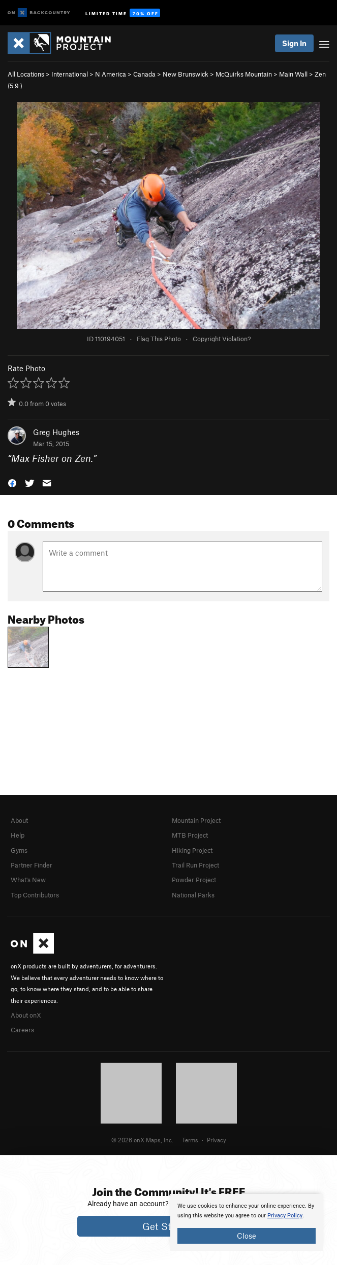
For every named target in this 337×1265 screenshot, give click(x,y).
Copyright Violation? (222, 339)
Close (246, 1235)
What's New (28, 880)
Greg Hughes (56, 432)
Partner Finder (31, 865)
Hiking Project (192, 850)
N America (110, 74)
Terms (190, 1139)
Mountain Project (196, 820)
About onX (26, 1015)
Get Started (168, 1226)
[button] (12, 482)
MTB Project (190, 835)
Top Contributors (35, 895)
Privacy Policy (284, 1215)
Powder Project (194, 880)
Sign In (294, 43)
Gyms (19, 850)
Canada (144, 74)
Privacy (216, 1139)
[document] (246, 1222)
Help (17, 835)
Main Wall (293, 74)
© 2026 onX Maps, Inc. (142, 1139)
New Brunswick (185, 74)
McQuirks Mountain (244, 74)
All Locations (26, 74)
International (69, 74)
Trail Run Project (195, 865)
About (19, 820)
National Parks (193, 895)
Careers (22, 1030)
